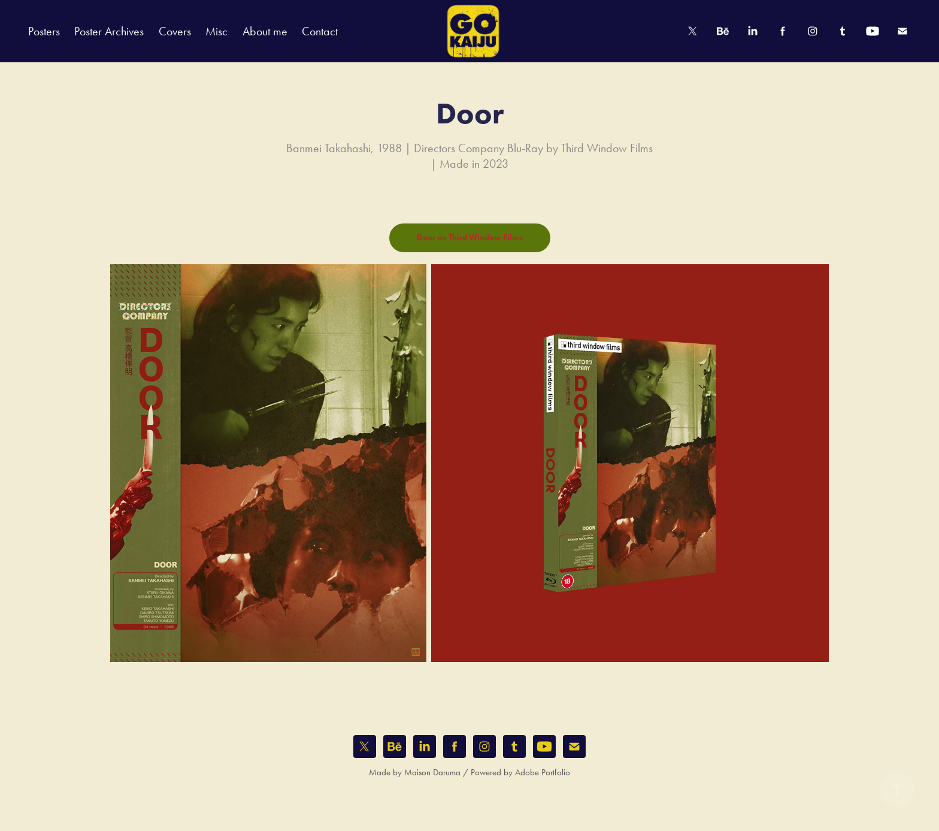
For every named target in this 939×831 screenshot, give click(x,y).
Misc (216, 31)
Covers (175, 31)
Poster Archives (109, 31)
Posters (44, 31)
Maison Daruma (432, 772)
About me (265, 31)
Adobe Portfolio (542, 772)
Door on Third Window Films (470, 237)
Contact (320, 31)
